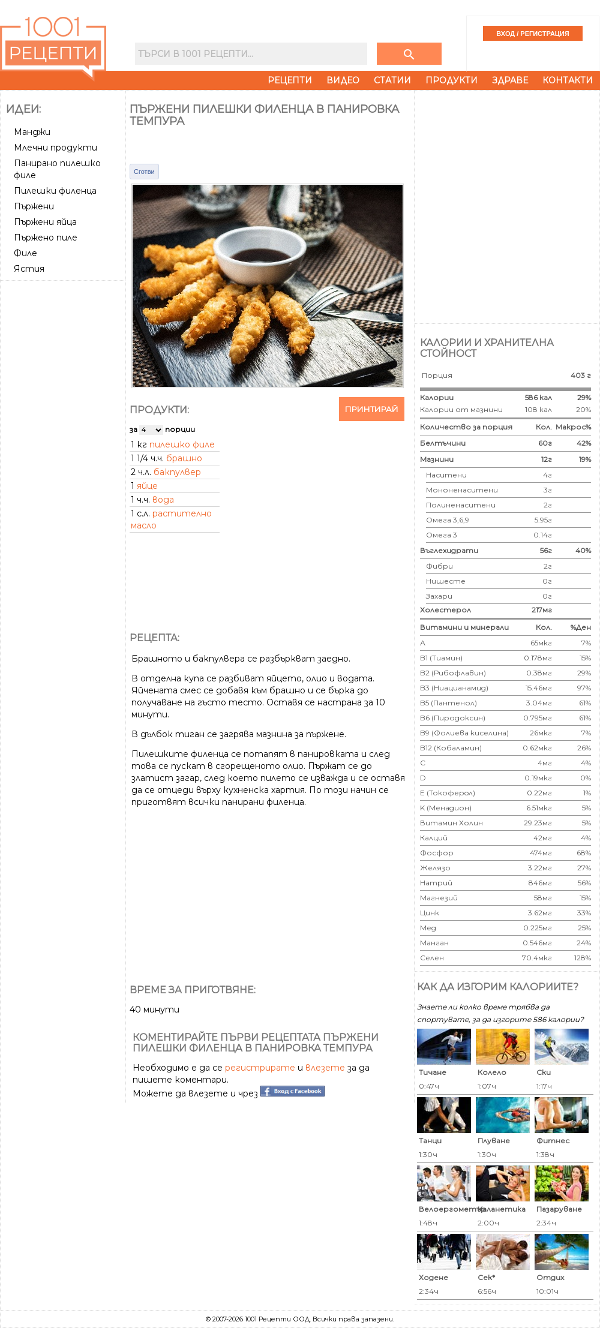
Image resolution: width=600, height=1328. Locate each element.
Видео (342, 80)
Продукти (451, 80)
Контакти (567, 80)
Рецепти (290, 80)
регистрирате (260, 1067)
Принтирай (371, 409)
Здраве (510, 80)
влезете (325, 1067)
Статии (392, 80)
